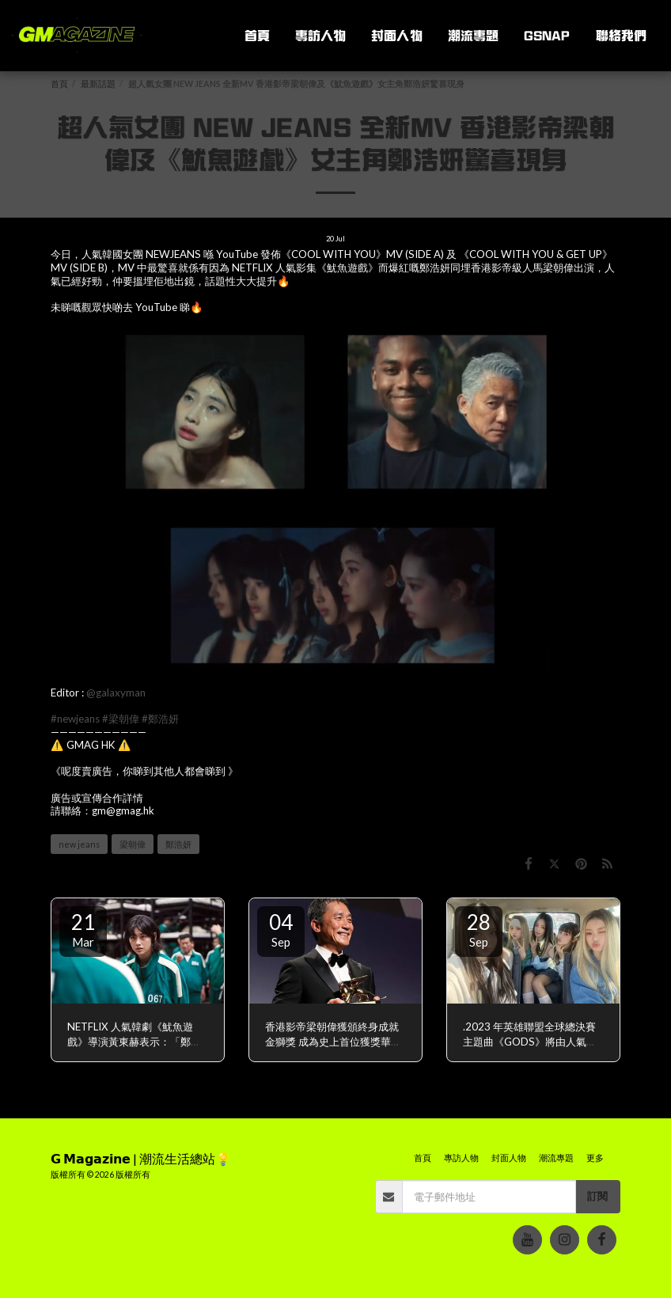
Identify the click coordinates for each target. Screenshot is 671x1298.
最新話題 (98, 83)
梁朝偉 (132, 844)
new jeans (79, 844)
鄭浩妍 (178, 844)
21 (83, 929)
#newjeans (75, 718)
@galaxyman (116, 692)
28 (478, 929)
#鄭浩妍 (160, 718)
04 (281, 929)
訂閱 (597, 1196)
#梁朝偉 (120, 718)
